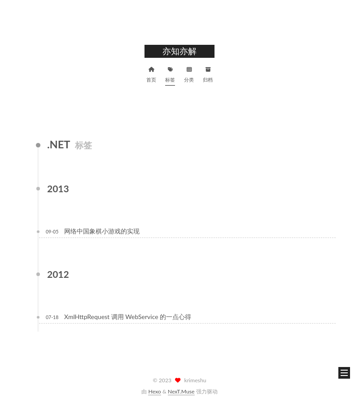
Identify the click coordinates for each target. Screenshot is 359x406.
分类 (189, 73)
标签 (170, 73)
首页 (151, 73)
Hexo (154, 391)
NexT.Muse (181, 391)
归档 (208, 73)
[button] (344, 373)
